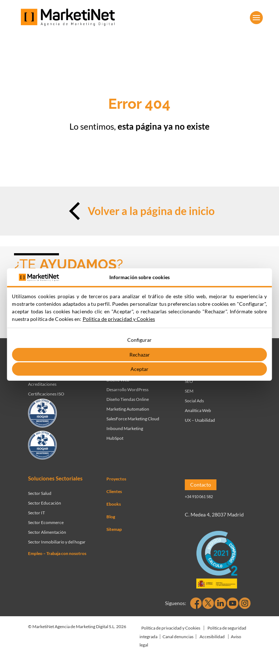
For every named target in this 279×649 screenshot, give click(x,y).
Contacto (200, 485)
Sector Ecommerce (46, 522)
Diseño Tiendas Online (127, 399)
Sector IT (36, 512)
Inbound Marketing (124, 428)
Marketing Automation (127, 409)
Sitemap (114, 529)
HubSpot (114, 438)
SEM (189, 391)
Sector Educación (44, 503)
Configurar (139, 340)
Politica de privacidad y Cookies (119, 319)
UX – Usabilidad (200, 420)
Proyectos (116, 479)
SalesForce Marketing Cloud (132, 418)
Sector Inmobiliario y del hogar (57, 542)
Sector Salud (39, 493)
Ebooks (113, 504)
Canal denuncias (178, 636)
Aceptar (139, 369)
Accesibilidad (212, 636)
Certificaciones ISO (46, 394)
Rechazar (139, 355)
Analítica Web (198, 410)
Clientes (114, 491)
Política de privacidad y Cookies (170, 628)
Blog (110, 516)
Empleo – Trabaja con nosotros (57, 553)
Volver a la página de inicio (139, 211)
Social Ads (194, 400)
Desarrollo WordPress (127, 389)
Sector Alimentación (47, 532)
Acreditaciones (42, 384)
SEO (189, 381)
